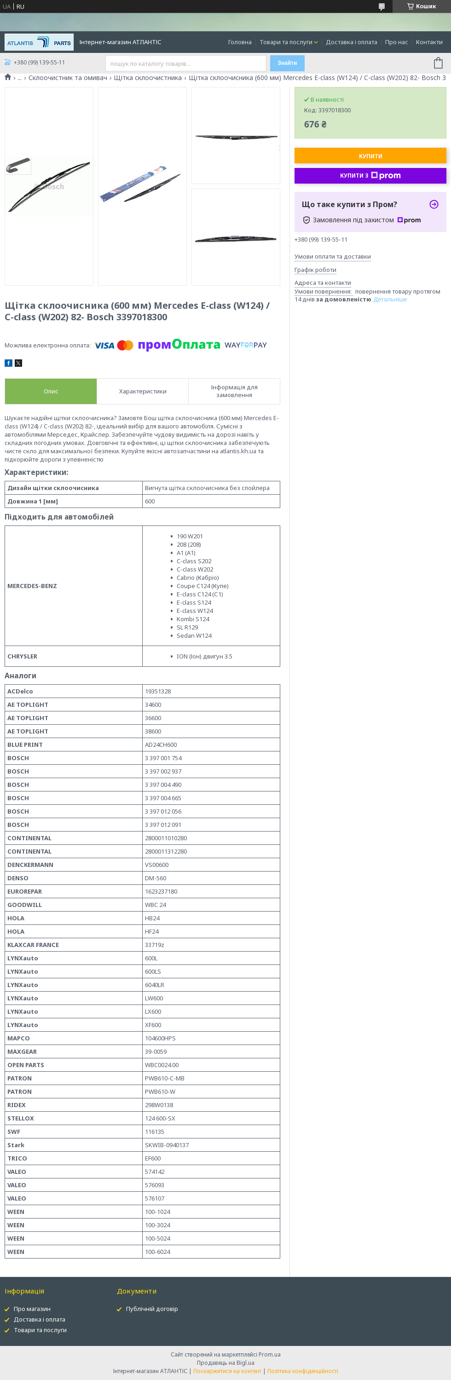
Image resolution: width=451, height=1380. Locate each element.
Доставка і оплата (351, 42)
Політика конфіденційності (302, 1371)
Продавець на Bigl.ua (225, 1363)
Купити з (370, 176)
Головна (240, 42)
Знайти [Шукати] (287, 63)
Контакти (429, 42)
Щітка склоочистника (148, 78)
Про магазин (32, 1309)
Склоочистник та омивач (68, 78)
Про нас (396, 42)
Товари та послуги (286, 42)
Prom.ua (270, 1354)
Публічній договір (152, 1309)
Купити (370, 156)
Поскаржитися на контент (227, 1371)
